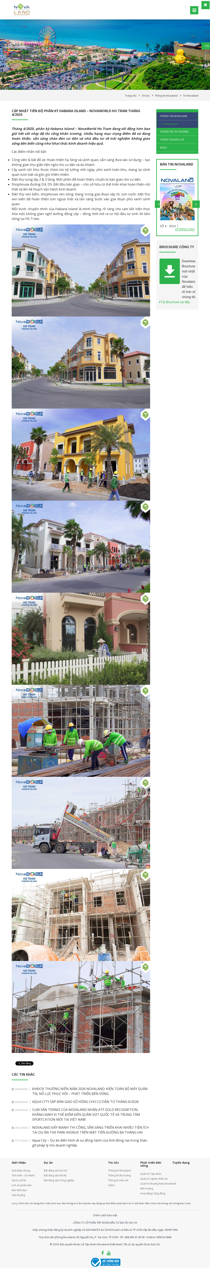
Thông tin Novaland (173, 116)
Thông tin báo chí (172, 139)
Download (185, 229)
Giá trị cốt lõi (19, 1180)
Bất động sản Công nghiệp (59, 1180)
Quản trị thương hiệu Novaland (153, 1183)
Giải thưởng (18, 1195)
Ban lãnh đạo (19, 1190)
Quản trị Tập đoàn (150, 1174)
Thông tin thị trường (174, 131)
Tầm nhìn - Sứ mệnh (23, 1175)
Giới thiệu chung (21, 1170)
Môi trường (146, 1188)
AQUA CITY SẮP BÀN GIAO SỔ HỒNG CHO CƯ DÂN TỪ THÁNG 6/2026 (85, 1101)
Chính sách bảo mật (105, 1215)
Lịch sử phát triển (22, 1185)
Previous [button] (158, 204)
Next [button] (196, 204)
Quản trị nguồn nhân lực (153, 1178)
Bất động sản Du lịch (55, 1170)
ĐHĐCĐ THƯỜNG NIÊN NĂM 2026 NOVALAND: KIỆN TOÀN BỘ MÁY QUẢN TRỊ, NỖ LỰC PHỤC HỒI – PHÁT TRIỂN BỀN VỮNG (90, 1091)
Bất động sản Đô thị (55, 1175)
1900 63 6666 (163, 1237)
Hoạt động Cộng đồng (152, 1193)
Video (163, 147)
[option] (177, 204)
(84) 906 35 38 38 (134, 1237)
